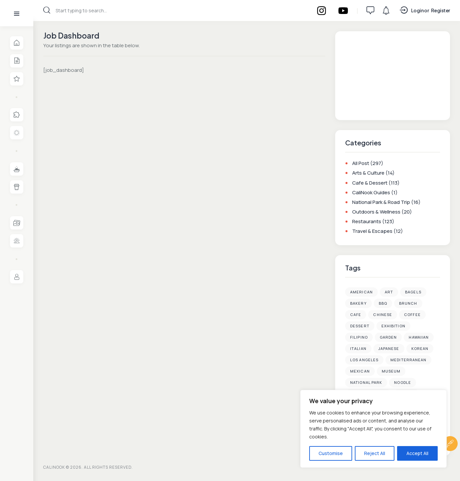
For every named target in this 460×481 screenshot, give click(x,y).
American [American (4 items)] (361, 292)
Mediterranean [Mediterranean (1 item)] (408, 360)
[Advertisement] (392, 75)
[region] (373, 429)
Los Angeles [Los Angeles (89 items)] (364, 360)
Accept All (417, 453)
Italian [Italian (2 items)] (358, 348)
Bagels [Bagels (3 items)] (413, 292)
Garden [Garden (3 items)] (388, 337)
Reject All (374, 453)
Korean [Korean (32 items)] (420, 348)
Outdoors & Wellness (376, 211)
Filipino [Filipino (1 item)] (359, 337)
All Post (360, 163)
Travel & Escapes (372, 231)
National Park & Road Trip (381, 202)
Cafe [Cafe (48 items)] (355, 314)
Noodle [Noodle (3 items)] (402, 382)
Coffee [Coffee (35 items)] (412, 314)
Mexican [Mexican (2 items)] (360, 371)
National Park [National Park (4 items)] (366, 382)
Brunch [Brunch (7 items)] (408, 303)
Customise (331, 453)
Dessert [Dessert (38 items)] (359, 326)
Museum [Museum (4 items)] (391, 371)
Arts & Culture (368, 173)
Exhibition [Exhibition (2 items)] (393, 326)
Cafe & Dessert (369, 182)
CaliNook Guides (371, 192)
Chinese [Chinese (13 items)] (382, 314)
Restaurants (366, 221)
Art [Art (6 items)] (389, 292)
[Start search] (46, 10)
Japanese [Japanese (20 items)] (388, 348)
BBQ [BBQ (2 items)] (383, 303)
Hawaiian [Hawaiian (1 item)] (419, 337)
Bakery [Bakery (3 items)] (358, 303)
